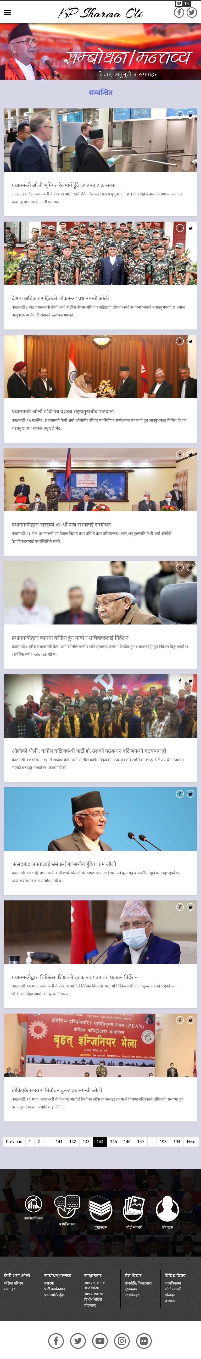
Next (191, 1141)
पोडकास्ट (90, 1305)
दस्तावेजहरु (132, 1294)
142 (72, 1141)
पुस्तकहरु (131, 1289)
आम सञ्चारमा (93, 1293)
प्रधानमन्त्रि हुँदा (54, 1294)
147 (140, 1141)
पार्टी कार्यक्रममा (54, 1289)
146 (127, 1141)
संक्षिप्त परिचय (13, 1283)
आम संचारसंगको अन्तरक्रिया (95, 1285)
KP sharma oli (100, 13)
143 (86, 1141)
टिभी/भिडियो (93, 1299)
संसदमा (49, 1283)
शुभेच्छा (170, 1300)
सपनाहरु (9, 1289)
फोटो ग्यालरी (173, 1289)
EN (187, 3)
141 (59, 1141)
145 (113, 1141)
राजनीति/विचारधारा (138, 1283)
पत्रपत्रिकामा (173, 1283)
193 (163, 1141)
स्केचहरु (170, 1294)
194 (176, 1141)
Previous (14, 1141)
